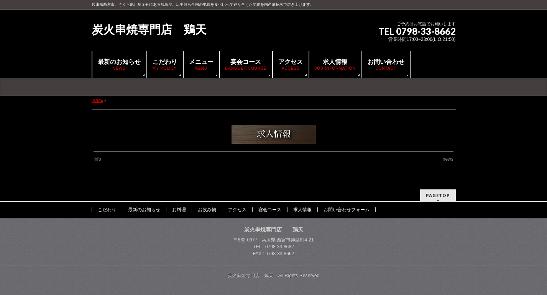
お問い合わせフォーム (347, 209)
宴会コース (269, 209)
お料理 (179, 209)
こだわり (107, 209)
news (448, 159)
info (97, 159)
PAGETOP (438, 195)
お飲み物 (207, 209)
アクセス (237, 209)
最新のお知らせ (144, 209)
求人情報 (302, 209)
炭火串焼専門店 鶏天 (149, 29)
